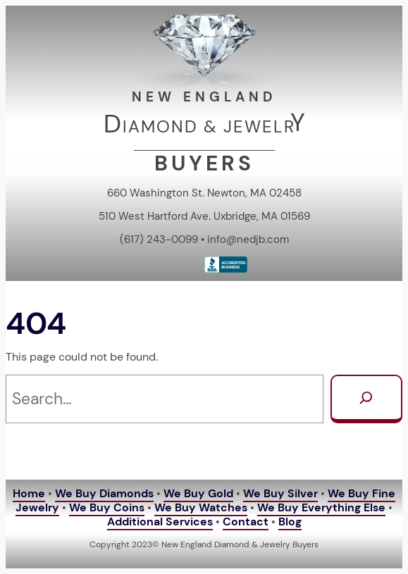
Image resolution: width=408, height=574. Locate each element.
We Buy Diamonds (104, 494)
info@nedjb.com (248, 239)
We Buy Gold (198, 494)
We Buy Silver (280, 494)
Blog (290, 522)
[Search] (366, 399)
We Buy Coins (106, 508)
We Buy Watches (200, 508)
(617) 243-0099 (159, 239)
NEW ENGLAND (204, 97)
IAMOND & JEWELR (209, 126)
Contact (245, 522)
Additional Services (160, 522)
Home (29, 494)
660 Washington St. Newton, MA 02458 (204, 193)
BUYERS (204, 163)
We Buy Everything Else (321, 508)
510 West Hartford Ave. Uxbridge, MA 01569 (204, 216)
